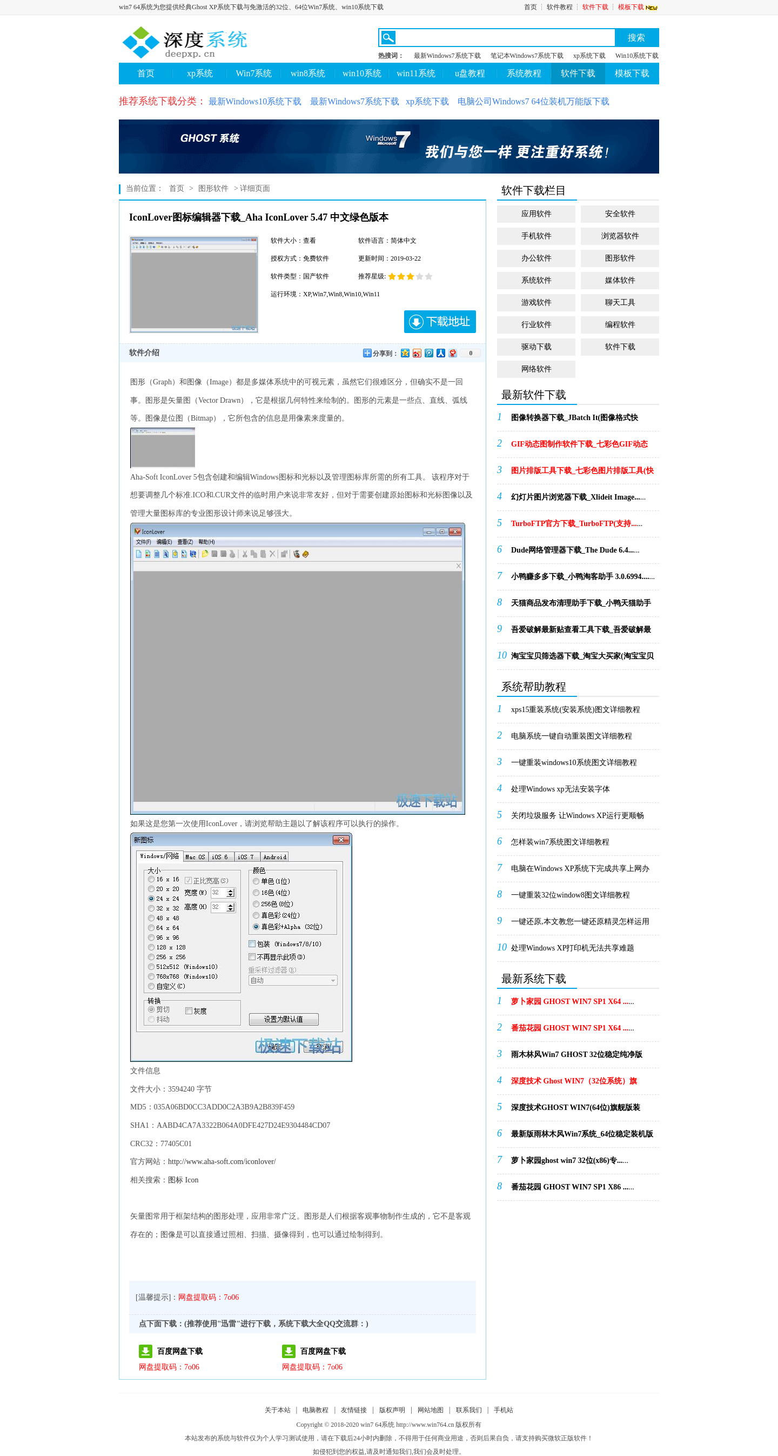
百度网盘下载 (180, 1351)
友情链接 (354, 1410)
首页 (530, 7)
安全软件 (620, 214)
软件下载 (595, 7)
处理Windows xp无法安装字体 (560, 789)
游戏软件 (536, 302)
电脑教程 (315, 1410)
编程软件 (620, 325)
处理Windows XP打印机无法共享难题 (573, 948)
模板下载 (638, 7)
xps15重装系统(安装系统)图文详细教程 (575, 710)
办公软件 (536, 258)
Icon (192, 1180)
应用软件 (536, 214)
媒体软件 (620, 280)
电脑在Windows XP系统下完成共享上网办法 (580, 872)
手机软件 (536, 236)
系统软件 (536, 280)
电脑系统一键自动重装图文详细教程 (571, 736)
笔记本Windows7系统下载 (527, 55)
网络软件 (536, 369)
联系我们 (469, 1410)
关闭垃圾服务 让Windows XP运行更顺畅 (577, 816)
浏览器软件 (620, 236)
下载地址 (440, 321)
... (574, 421)
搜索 (636, 37)
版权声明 (392, 1410)
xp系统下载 (589, 55)
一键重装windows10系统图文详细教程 (574, 763)
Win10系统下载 (637, 55)
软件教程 (560, 7)
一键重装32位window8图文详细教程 (570, 895)
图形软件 (213, 188)
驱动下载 (536, 347)
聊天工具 (620, 302)
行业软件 (536, 325)
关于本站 (278, 1410)
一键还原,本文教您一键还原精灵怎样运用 (580, 922)
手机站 (503, 1410)
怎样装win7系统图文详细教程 (560, 842)
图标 (175, 1180)
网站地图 (431, 1410)
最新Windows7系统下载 (447, 55)
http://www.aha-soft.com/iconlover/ (222, 1162)
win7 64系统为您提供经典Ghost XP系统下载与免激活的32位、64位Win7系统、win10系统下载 (251, 7)
